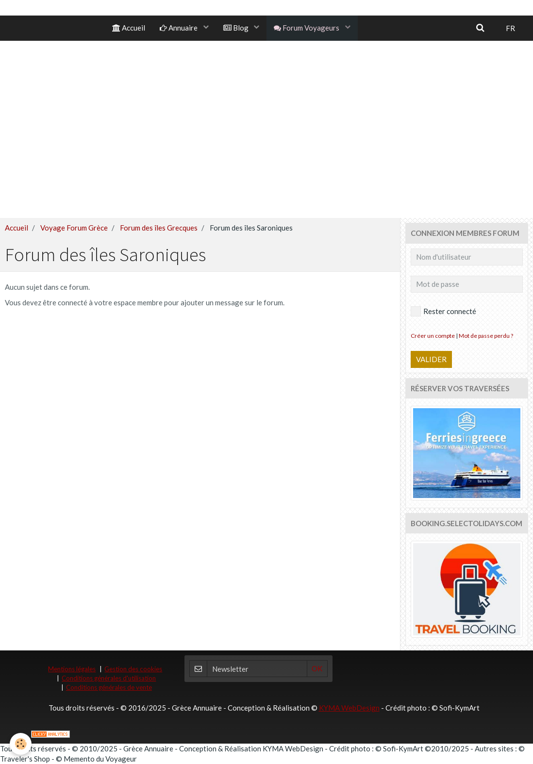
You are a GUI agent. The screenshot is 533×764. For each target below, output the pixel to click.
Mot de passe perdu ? (486, 335)
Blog (236, 27)
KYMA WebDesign (349, 707)
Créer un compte (433, 335)
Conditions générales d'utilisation (109, 678)
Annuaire (179, 27)
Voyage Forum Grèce (74, 227)
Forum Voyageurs (307, 27)
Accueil (128, 27)
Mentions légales (72, 669)
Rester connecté (443, 311)
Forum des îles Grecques (159, 227)
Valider (431, 359)
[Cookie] (21, 744)
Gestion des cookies (133, 669)
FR (510, 28)
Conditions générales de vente (109, 687)
